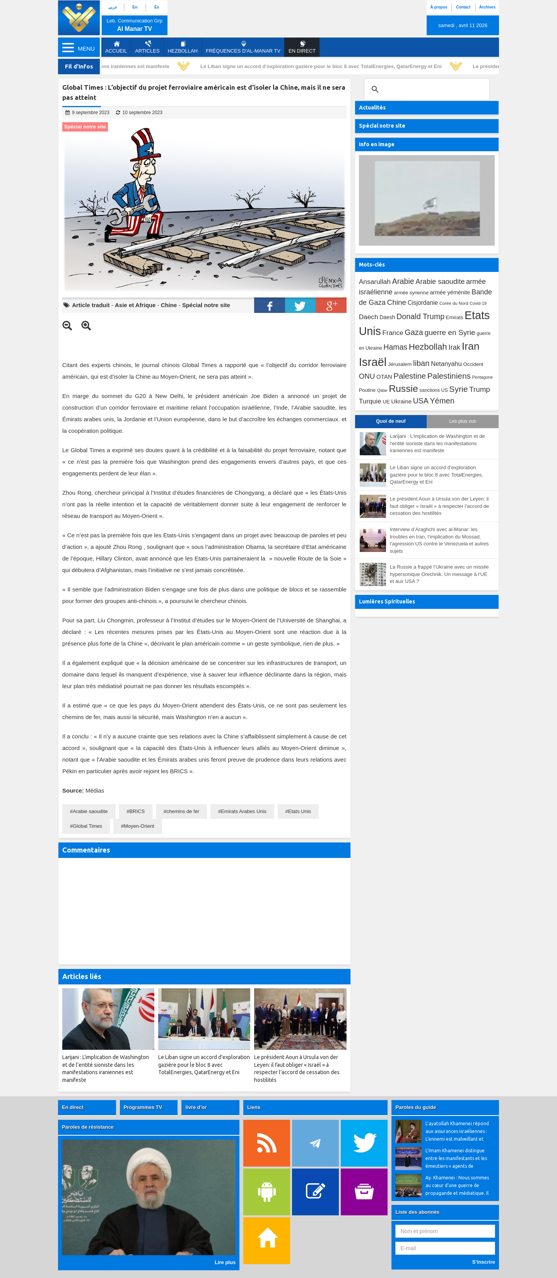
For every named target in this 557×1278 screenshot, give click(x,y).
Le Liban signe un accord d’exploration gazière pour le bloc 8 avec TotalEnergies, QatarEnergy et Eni (323, 66)
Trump (479, 389)
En (134, 7)
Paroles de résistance (88, 1127)
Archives (487, 7)
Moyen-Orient (139, 826)
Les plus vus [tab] (462, 421)
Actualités (372, 107)
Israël (373, 361)
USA (421, 401)
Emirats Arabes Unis (244, 811)
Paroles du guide (415, 1107)
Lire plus (225, 1262)
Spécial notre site (206, 305)
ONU (367, 376)
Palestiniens (449, 375)
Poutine (367, 390)
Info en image (377, 144)
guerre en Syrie (449, 332)
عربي (112, 7)
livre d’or (196, 1107)
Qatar (382, 390)
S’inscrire (483, 1262)
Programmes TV (143, 1107)
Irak (454, 347)
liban (421, 363)
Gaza (414, 332)
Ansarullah (375, 281)
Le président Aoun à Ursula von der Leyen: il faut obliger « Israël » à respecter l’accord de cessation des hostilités (439, 506)
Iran (471, 346)
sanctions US (434, 390)
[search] (425, 89)
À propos (438, 7)
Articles (147, 47)
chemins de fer (182, 811)
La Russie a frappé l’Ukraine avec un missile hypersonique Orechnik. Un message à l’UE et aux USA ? (439, 574)
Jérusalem (400, 364)
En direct (73, 1107)
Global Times (87, 826)
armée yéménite (450, 292)
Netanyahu (446, 363)
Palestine (409, 376)
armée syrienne (411, 293)
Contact (463, 7)
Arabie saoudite (90, 811)
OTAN (384, 376)
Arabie (403, 281)
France (392, 333)
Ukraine (401, 401)
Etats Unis (299, 811)
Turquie (370, 401)
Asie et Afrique (135, 305)
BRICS (137, 811)
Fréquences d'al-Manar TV (243, 47)
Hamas (395, 347)
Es (156, 7)
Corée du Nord (453, 303)
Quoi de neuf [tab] (390, 421)
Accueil (116, 47)
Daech (368, 317)
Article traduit (91, 305)
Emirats (454, 317)
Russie (403, 388)
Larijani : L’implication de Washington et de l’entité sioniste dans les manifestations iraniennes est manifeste (437, 443)
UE (386, 402)
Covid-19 (478, 303)
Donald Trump (420, 316)
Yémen (442, 400)
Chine (169, 305)
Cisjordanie (423, 302)
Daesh (387, 317)
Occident (473, 364)
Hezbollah (183, 47)
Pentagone (482, 377)
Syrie (458, 388)
